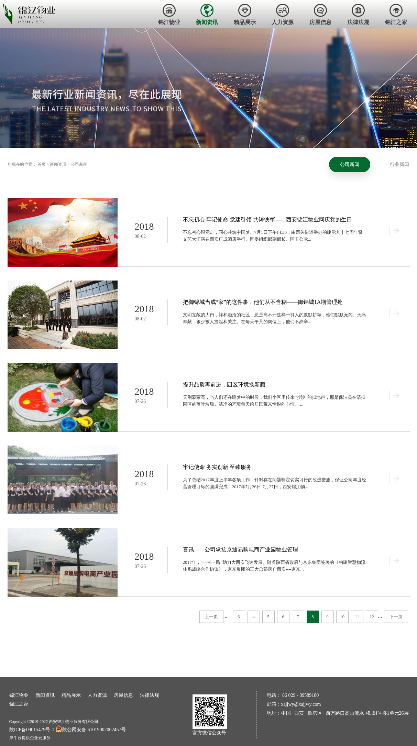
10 (342, 616)
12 (372, 616)
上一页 (211, 616)
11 (357, 616)
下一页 (396, 616)
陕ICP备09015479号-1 (31, 729)
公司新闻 (79, 164)
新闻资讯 (58, 164)
